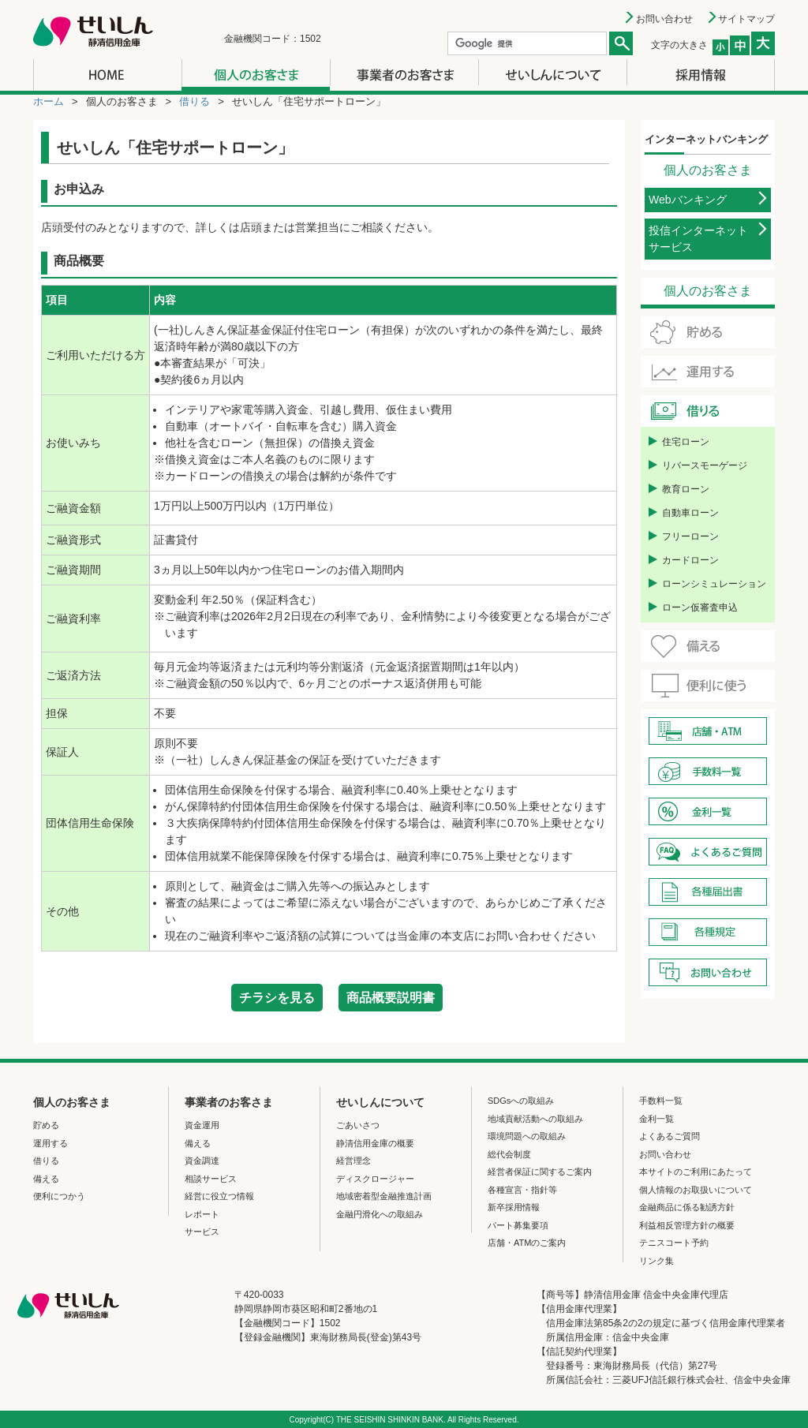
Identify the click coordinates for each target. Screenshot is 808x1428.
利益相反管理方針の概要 (687, 1225)
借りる (194, 101)
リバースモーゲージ (704, 465)
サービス (202, 1231)
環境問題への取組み (527, 1136)
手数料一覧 (661, 1100)
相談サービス (211, 1178)
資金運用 (202, 1125)
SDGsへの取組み (521, 1100)
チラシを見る (277, 997)
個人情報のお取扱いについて (695, 1189)
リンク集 (656, 1260)
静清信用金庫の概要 (375, 1143)
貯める (46, 1125)
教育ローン (685, 489)
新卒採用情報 (514, 1207)
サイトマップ (746, 18)
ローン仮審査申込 (700, 607)
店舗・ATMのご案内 (527, 1242)
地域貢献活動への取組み (535, 1118)
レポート (202, 1214)
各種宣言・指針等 (522, 1189)
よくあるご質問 (669, 1136)
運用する (50, 1143)
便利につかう (59, 1196)
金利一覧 (656, 1118)
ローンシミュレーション (714, 583)
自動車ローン (690, 512)
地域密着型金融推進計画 (384, 1196)
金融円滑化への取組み (379, 1214)
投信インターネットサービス (698, 238)
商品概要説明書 (390, 997)
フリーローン (690, 536)
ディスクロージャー (375, 1178)
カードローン (690, 560)
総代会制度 (509, 1154)
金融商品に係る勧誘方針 (687, 1207)
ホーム (48, 101)
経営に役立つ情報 (219, 1196)
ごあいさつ (358, 1125)
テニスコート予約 (674, 1242)
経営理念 (353, 1160)
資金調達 (202, 1160)
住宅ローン (685, 441)
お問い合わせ (664, 18)
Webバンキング (688, 199)
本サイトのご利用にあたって (695, 1171)
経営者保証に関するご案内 (540, 1171)
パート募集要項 (518, 1225)
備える (46, 1178)
